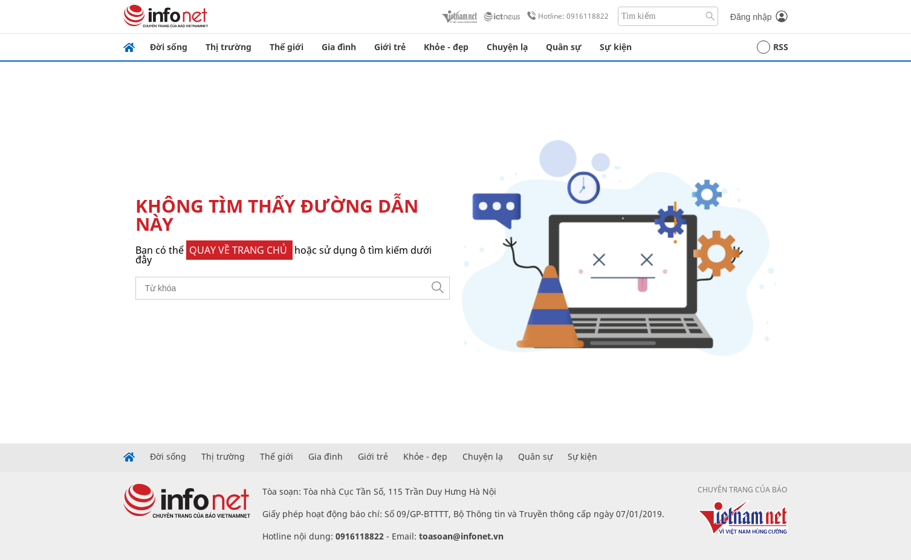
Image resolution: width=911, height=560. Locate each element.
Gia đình (339, 47)
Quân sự (564, 47)
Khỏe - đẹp (446, 47)
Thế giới (286, 47)
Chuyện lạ (507, 47)
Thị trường (228, 47)
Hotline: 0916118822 (566, 16)
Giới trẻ (390, 47)
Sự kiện (616, 47)
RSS (772, 47)
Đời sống (168, 47)
